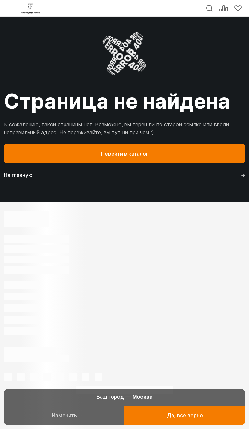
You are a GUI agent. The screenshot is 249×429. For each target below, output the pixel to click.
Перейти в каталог (124, 153)
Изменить (64, 415)
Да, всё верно (185, 415)
